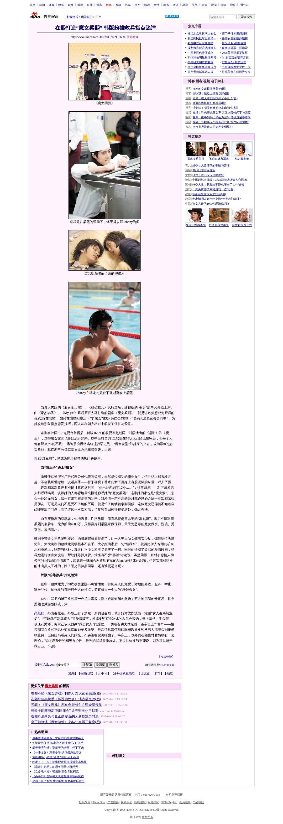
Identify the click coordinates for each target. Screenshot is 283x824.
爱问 (214, 4)
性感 (37, 458)
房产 (137, 4)
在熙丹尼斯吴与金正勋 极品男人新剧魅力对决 (65, 716)
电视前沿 (87, 17)
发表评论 (166, 656)
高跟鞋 (39, 613)
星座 (185, 4)
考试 (175, 4)
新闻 (42, 4)
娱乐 (61, 4)
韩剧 (37, 538)
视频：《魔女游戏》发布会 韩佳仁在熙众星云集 (66, 705)
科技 (90, 4)
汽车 (128, 4)
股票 (80, 4)
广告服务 (113, 802)
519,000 (167, 665)
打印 (158, 673)
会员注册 (185, 802)
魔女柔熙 (51, 686)
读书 (166, 4)
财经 (70, 4)
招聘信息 (140, 802)
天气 (195, 4)
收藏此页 (86, 673)
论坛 (72, 673)
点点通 (145, 673)
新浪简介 (84, 802)
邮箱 (223, 4)
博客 (99, 4)
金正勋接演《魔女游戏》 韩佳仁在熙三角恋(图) (66, 722)
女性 (156, 4)
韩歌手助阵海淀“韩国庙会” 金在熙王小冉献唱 (64, 710)
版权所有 (147, 817)
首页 (32, 4)
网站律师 (153, 802)
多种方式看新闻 (124, 673)
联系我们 (126, 802)
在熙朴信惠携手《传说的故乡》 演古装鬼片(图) (66, 699)
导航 (233, 4)
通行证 (244, 4)
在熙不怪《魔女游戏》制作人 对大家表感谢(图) (66, 693)
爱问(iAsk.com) (46, 664)
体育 (51, 4)
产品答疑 (198, 802)
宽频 (118, 4)
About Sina (98, 802)
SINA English (169, 802)
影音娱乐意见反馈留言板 (116, 794)
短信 (204, 4)
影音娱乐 (72, 17)
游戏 (147, 4)
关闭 (169, 673)
